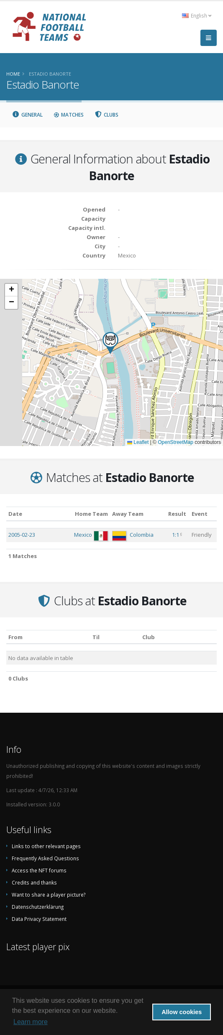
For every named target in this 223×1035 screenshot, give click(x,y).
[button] (110, 343)
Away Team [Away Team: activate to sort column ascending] (128, 514)
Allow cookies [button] (181, 1012)
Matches (69, 114)
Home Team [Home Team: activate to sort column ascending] (91, 514)
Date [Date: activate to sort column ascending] (15, 514)
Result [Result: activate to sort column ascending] (177, 514)
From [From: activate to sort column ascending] (15, 637)
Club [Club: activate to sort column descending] (148, 637)
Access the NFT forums (39, 870)
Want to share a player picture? (48, 894)
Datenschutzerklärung (38, 906)
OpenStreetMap (175, 442)
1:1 (175, 534)
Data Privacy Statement (39, 918)
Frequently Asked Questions (45, 858)
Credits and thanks (34, 882)
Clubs (107, 114)
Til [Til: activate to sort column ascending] (96, 637)
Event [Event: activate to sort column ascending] (200, 514)
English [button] (196, 15)
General (27, 114)
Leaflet (138, 442)
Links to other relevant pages (46, 846)
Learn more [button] (30, 1021)
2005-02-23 (21, 534)
